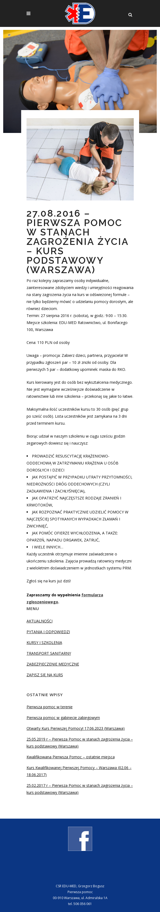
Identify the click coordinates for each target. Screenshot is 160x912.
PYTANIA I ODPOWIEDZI (48, 631)
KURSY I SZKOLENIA (44, 642)
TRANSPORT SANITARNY (49, 653)
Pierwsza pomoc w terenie (50, 706)
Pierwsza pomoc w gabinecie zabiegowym (63, 717)
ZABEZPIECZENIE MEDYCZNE (53, 664)
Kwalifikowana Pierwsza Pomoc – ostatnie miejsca (71, 756)
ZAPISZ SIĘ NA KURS (45, 674)
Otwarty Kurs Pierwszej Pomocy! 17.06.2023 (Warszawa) (76, 728)
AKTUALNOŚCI (40, 621)
